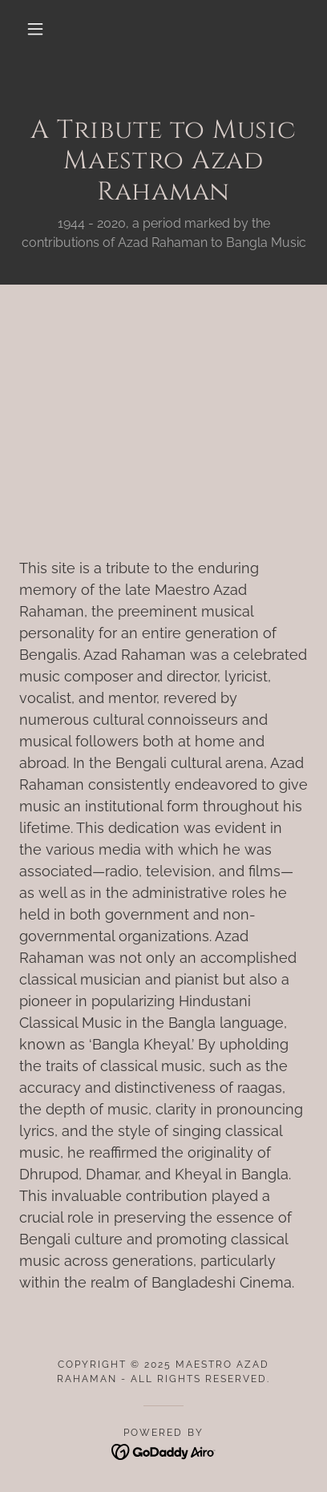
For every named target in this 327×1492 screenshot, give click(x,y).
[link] (163, 1450)
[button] (35, 29)
